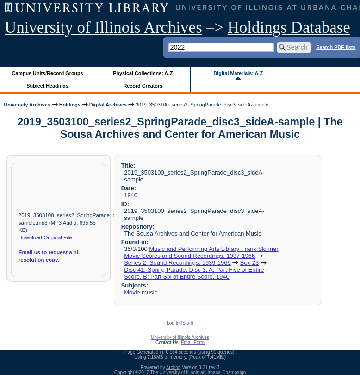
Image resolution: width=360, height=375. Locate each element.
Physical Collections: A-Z (143, 73)
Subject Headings (47, 85)
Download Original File (45, 237)
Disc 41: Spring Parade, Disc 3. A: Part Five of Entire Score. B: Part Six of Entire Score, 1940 (194, 273)
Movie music (140, 292)
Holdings (70, 104)
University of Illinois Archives (103, 28)
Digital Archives (108, 104)
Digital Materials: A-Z (238, 73)
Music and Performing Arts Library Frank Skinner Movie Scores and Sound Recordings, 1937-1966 (201, 252)
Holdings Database (289, 28)
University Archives (27, 104)
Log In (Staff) (180, 322)
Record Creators (142, 85)
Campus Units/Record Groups (47, 73)
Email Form (193, 342)
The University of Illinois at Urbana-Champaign (198, 372)
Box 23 (249, 262)
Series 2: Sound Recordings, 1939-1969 (177, 262)
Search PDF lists (335, 47)
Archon (173, 367)
